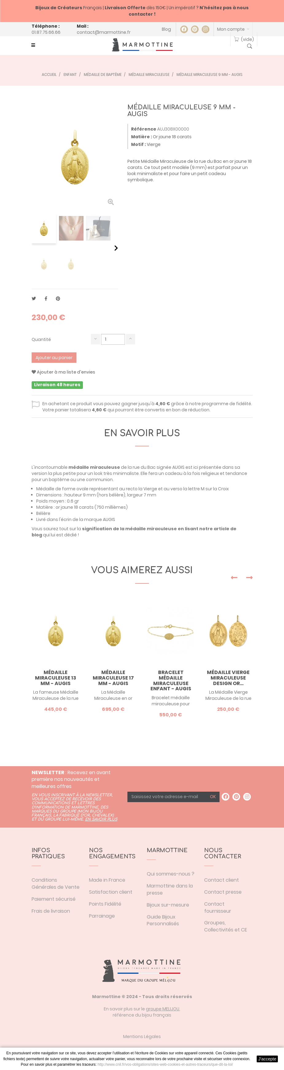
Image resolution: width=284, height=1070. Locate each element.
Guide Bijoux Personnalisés (163, 920)
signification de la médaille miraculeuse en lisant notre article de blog (134, 532)
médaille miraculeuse (94, 467)
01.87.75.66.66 (46, 32)
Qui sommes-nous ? (170, 873)
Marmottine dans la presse (170, 889)
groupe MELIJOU (162, 1009)
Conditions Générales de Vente (56, 883)
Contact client (221, 880)
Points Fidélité (105, 903)
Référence (143, 129)
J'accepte (267, 1058)
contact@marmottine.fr (103, 32)
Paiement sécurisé (54, 899)
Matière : (141, 137)
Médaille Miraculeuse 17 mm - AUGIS (113, 678)
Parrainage (102, 915)
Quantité (41, 339)
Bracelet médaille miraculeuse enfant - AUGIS (170, 680)
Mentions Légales (142, 1036)
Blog (166, 29)
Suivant (116, 248)
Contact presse (223, 892)
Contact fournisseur (217, 907)
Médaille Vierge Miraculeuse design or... (228, 678)
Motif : (138, 144)
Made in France (107, 880)
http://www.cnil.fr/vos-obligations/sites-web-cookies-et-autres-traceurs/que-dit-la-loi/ (165, 1064)
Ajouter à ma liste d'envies (63, 372)
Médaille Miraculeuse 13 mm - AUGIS (55, 678)
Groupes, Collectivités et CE (225, 926)
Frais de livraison (51, 911)
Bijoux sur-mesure (168, 904)
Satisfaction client (110, 892)
